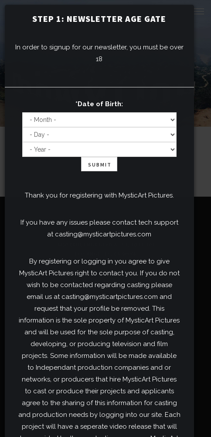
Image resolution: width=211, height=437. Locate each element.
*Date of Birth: (99, 104)
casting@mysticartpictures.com (103, 234)
